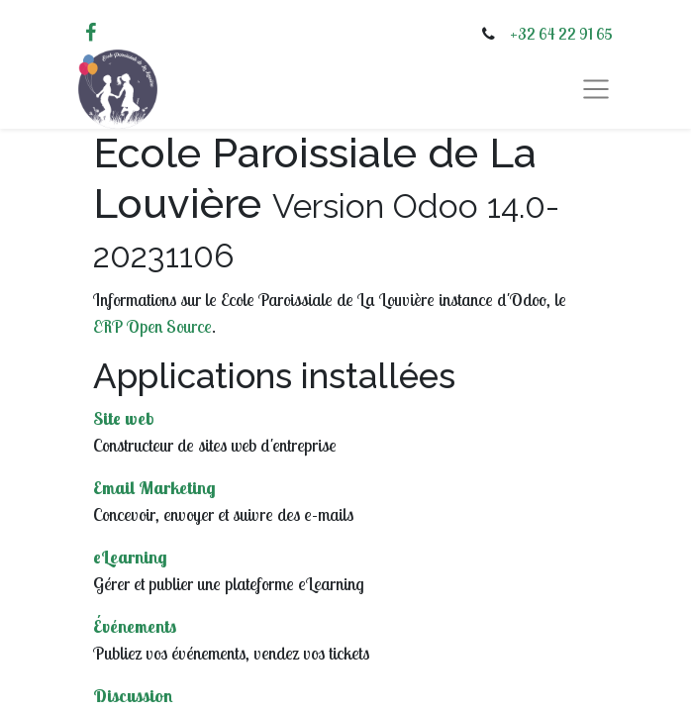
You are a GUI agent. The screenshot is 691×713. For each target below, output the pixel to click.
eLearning (130, 557)
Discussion (133, 695)
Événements (134, 626)
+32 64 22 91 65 (561, 34)
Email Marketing (154, 487)
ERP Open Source (152, 326)
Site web (123, 418)
